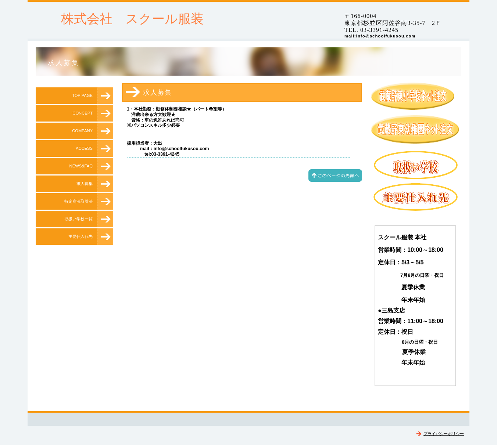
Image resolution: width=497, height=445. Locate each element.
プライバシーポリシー (443, 433)
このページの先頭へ (335, 175)
